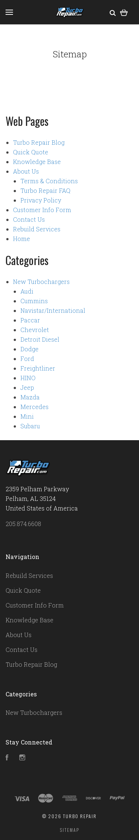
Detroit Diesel (39, 339)
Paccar (30, 320)
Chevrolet (34, 330)
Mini (27, 416)
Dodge (29, 349)
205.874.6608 (23, 524)
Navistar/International (52, 310)
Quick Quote (30, 152)
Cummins (34, 301)
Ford (27, 358)
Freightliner (37, 368)
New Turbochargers (41, 281)
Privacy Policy (40, 200)
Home (21, 238)
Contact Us (29, 219)
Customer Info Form (42, 210)
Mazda (30, 397)
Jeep (27, 387)
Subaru (30, 426)
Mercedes (34, 407)
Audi (26, 291)
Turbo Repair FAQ (45, 190)
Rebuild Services (36, 229)
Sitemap (69, 830)
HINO (28, 378)
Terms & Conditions (49, 181)
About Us (26, 171)
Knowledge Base (37, 161)
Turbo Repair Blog (38, 142)
